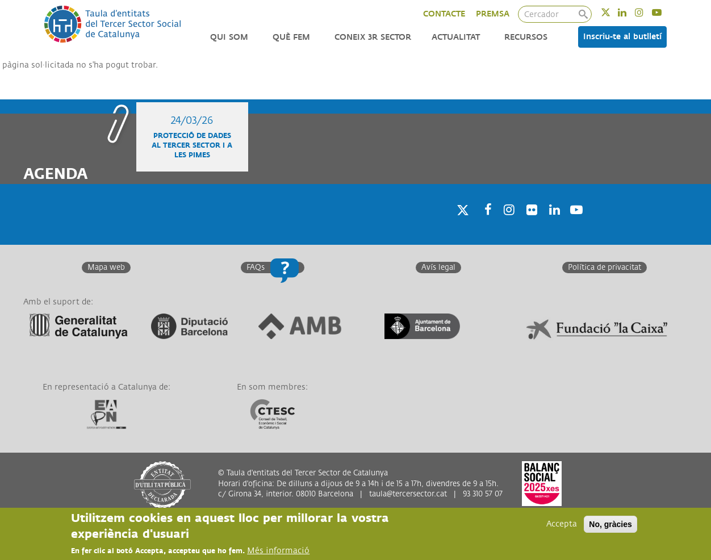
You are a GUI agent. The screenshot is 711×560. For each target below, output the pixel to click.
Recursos (525, 37)
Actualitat (456, 37)
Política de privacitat (604, 267)
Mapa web (106, 267)
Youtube (664, 12)
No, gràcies (610, 524)
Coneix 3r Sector (372, 37)
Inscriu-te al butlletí (622, 36)
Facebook (484, 224)
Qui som (229, 37)
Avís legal (438, 267)
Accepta (561, 524)
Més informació (278, 550)
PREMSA (492, 14)
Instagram (646, 12)
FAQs (255, 267)
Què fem (291, 37)
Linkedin (629, 12)
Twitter (613, 12)
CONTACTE (444, 14)
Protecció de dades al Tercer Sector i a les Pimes (192, 146)
